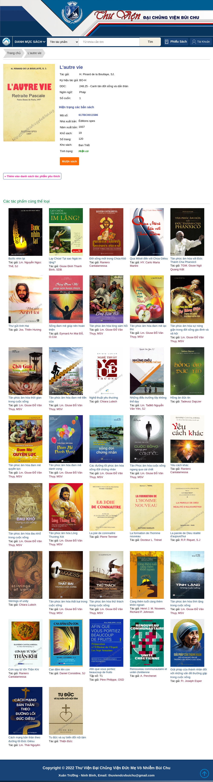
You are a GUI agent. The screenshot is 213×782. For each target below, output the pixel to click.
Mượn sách (69, 161)
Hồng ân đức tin (180, 397)
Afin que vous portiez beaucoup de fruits (102, 670)
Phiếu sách (178, 41)
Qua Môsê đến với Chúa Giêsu (149, 258)
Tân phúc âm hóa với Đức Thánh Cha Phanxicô (186, 260)
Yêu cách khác (179, 465)
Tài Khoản (203, 41)
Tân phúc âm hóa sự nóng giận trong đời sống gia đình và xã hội (189, 329)
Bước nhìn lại (17, 258)
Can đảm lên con (59, 669)
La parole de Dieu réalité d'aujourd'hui (185, 534)
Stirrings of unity (18, 601)
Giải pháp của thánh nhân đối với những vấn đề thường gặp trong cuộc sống (188, 673)
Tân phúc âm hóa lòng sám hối (108, 325)
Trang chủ (14, 53)
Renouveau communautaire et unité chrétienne (148, 670)
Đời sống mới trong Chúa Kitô (107, 258)
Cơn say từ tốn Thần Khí (24, 669)
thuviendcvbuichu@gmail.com (131, 775)
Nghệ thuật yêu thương (103, 397)
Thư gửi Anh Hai (19, 325)
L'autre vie (34, 53)
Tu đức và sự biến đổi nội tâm (67, 737)
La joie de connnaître (102, 533)
